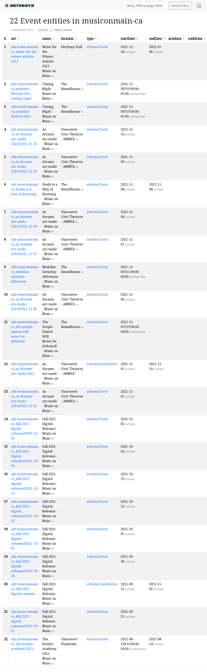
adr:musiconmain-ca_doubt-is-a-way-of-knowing (25, 189)
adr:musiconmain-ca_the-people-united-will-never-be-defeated (25, 331)
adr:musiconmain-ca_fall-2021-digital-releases (25, 589)
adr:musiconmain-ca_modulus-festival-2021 (25, 111)
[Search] (146, 5)
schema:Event (97, 47)
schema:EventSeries (102, 364)
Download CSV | (23, 30)
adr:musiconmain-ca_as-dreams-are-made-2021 (25, 369)
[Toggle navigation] (199, 6)
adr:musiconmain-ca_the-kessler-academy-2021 (25, 644)
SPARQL (43, 30)
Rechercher (180, 5)
